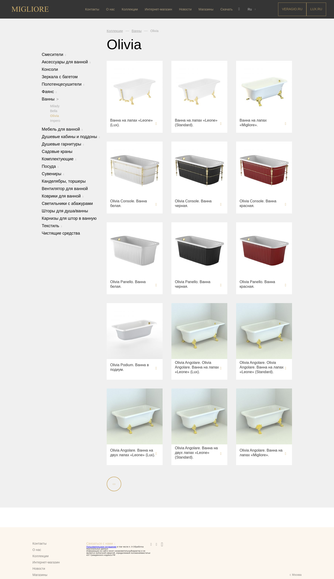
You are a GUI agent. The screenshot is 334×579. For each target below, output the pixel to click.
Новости (185, 9)
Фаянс (49, 92)
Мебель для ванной (62, 129)
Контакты (93, 9)
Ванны (50, 99)
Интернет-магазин (159, 9)
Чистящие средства (61, 233)
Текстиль (52, 225)
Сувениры (53, 173)
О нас (110, 9)
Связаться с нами (99, 543)
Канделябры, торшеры (64, 181)
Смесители (54, 54)
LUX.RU (316, 9)
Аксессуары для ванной (66, 62)
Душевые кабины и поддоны (71, 136)
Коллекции (130, 9)
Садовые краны (57, 151)
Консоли (50, 69)
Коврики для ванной (63, 196)
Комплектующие (59, 159)
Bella (53, 110)
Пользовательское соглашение (101, 547)
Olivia (54, 115)
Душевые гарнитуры (63, 144)
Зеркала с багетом (60, 77)
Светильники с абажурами (67, 203)
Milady (54, 105)
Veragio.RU (292, 9)
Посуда (50, 166)
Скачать (227, 9)
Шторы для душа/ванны (65, 211)
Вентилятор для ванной (65, 188)
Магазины (206, 9)
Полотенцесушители (63, 84)
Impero (55, 120)
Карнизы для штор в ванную (69, 218)
